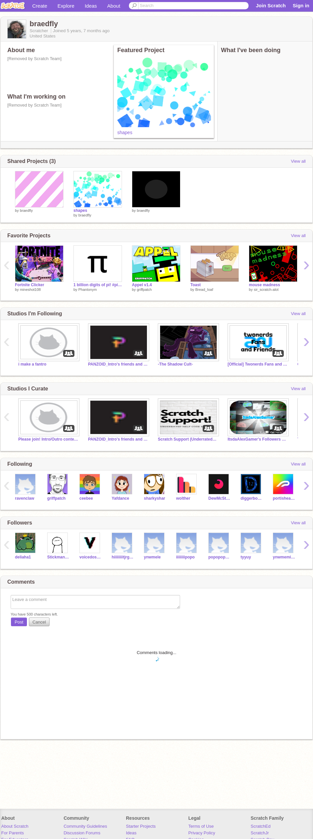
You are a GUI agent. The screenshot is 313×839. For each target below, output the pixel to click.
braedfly (26, 210)
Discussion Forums (81, 832)
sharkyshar (154, 498)
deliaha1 (23, 557)
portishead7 (284, 498)
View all (298, 161)
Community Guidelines (85, 826)
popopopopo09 (219, 557)
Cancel (39, 622)
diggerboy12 (252, 498)
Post (19, 622)
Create (39, 6)
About (113, 6)
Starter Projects (141, 826)
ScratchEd (260, 826)
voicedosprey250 (90, 557)
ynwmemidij (284, 557)
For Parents (12, 832)
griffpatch (144, 290)
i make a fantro (32, 364)
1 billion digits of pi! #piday (97, 285)
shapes (124, 132)
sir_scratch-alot (266, 290)
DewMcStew (219, 498)
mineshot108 (30, 290)
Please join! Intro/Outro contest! (48, 439)
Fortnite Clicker (29, 285)
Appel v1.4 (142, 285)
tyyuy (246, 557)
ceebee (86, 498)
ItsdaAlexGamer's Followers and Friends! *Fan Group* (257, 439)
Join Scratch (271, 5)
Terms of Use (201, 826)
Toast (195, 285)
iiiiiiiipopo (185, 557)
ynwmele (152, 557)
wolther (183, 498)
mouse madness (264, 285)
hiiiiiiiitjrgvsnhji (123, 557)
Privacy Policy (201, 832)
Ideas (91, 6)
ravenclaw (24, 498)
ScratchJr (260, 832)
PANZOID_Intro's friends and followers (118, 364)
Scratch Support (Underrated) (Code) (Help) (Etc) (188, 439)
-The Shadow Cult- (175, 364)
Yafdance (120, 498)
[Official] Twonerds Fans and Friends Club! (257, 364)
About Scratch (15, 826)
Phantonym (87, 290)
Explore (65, 6)
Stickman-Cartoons (58, 557)
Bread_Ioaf (204, 290)
